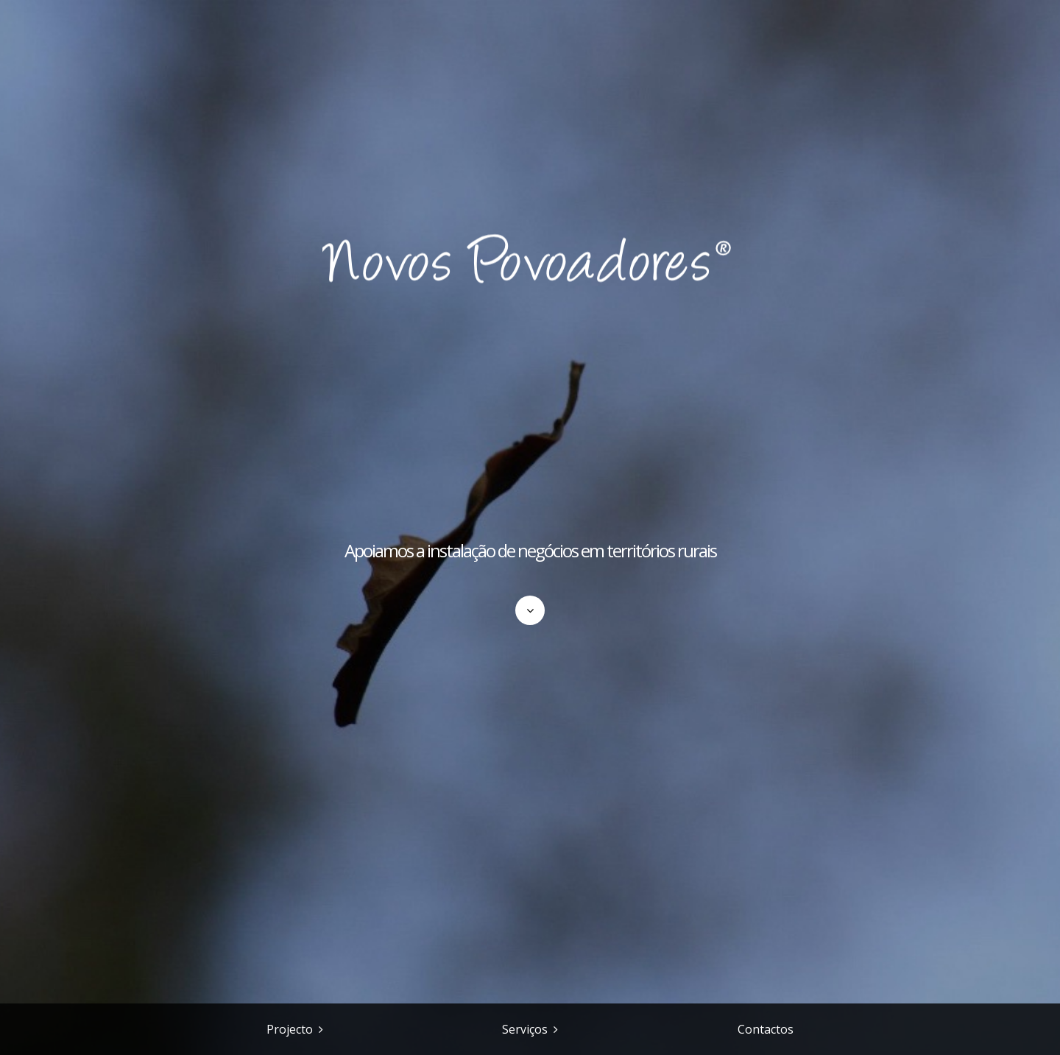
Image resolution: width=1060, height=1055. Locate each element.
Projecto (289, 1029)
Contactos (766, 1029)
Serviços (525, 1029)
